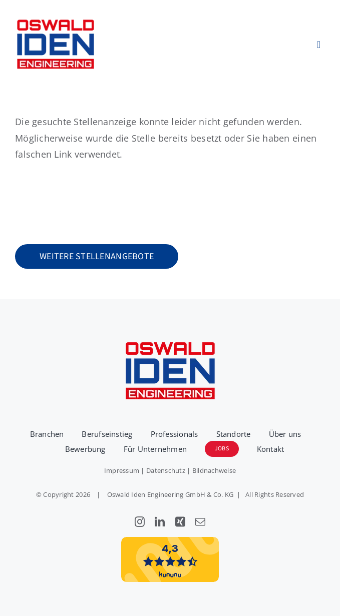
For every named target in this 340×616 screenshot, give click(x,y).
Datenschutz (165, 470)
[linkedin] (160, 522)
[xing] (180, 522)
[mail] (200, 522)
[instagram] (140, 522)
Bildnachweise (214, 470)
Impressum (121, 470)
